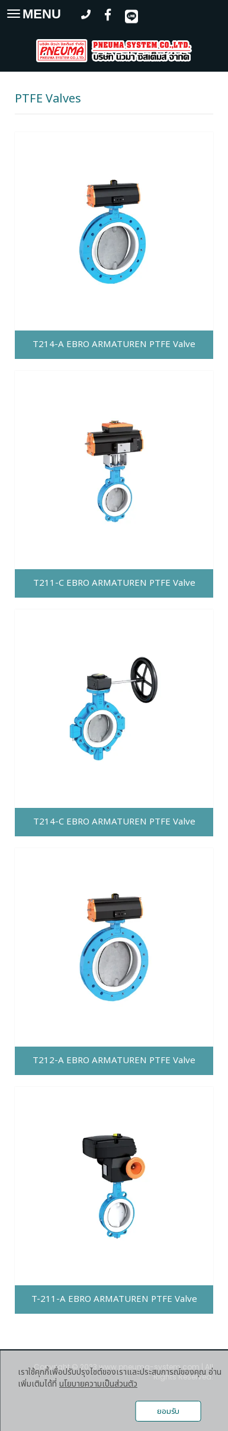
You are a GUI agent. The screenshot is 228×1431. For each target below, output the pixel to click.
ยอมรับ (168, 1411)
